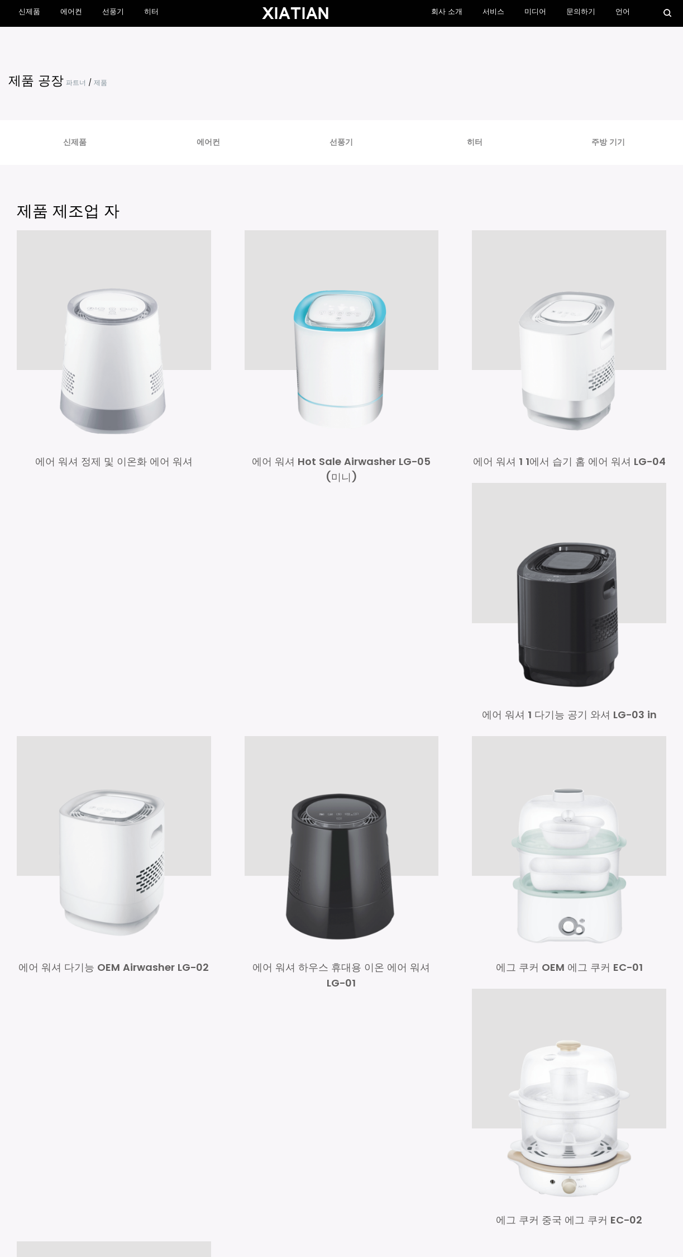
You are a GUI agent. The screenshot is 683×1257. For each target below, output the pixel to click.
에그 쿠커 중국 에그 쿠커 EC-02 (569, 1218)
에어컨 (71, 12)
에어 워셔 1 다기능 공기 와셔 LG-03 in (569, 713)
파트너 (76, 83)
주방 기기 (608, 142)
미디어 (536, 12)
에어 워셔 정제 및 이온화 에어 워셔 (114, 461)
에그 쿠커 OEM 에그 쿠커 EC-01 (569, 966)
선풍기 (112, 12)
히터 (151, 12)
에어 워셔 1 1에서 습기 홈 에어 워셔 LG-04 (569, 461)
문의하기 (581, 12)
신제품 (29, 12)
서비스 (494, 12)
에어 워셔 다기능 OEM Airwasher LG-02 (113, 966)
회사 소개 (447, 12)
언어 (622, 12)
